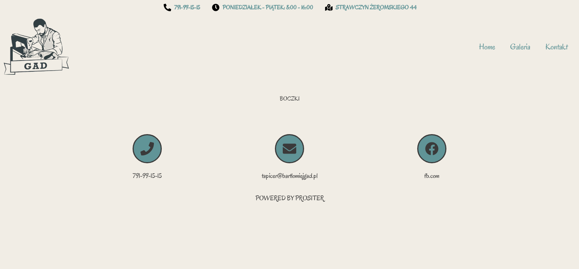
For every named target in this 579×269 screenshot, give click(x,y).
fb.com (431, 175)
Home (487, 46)
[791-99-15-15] (147, 148)
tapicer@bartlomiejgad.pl (290, 175)
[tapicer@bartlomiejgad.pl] (289, 148)
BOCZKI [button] (290, 98)
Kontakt (556, 46)
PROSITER (309, 198)
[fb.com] (431, 148)
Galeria (520, 46)
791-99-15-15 (147, 175)
